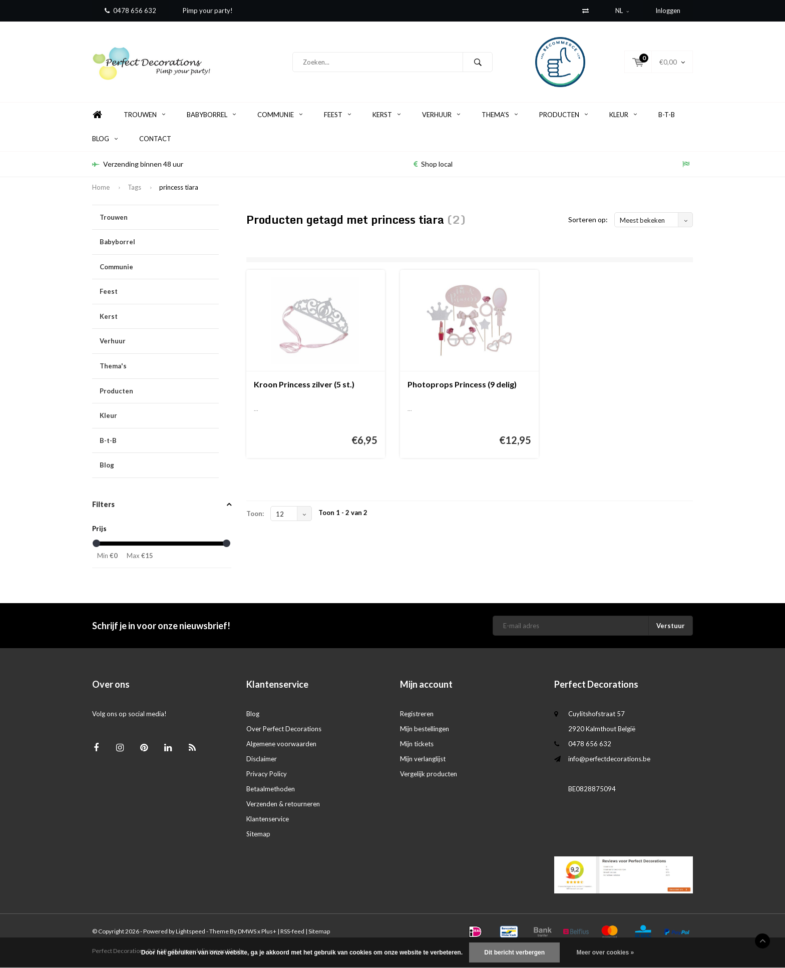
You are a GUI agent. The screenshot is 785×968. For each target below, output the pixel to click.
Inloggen (667, 11)
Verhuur (441, 115)
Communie (279, 115)
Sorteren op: (588, 219)
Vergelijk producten (428, 774)
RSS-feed (292, 931)
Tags (134, 187)
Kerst (386, 115)
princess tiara (178, 187)
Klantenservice (267, 819)
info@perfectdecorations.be (609, 759)
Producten (563, 115)
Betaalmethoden (270, 789)
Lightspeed (190, 931)
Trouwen (144, 115)
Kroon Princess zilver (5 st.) (304, 384)
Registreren (417, 714)
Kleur (623, 115)
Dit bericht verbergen (514, 952)
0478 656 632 (130, 11)
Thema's (500, 115)
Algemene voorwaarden (281, 744)
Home (97, 115)
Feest (337, 115)
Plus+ (268, 931)
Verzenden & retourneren (283, 804)
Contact (155, 139)
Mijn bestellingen (424, 729)
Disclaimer (261, 759)
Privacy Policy (266, 774)
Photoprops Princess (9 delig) (462, 384)
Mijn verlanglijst (423, 759)
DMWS (247, 931)
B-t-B (666, 115)
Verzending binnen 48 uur (137, 164)
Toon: (255, 514)
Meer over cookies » (605, 952)
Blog (105, 139)
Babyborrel (211, 115)
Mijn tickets (417, 744)
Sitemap (258, 834)
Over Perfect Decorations (283, 729)
